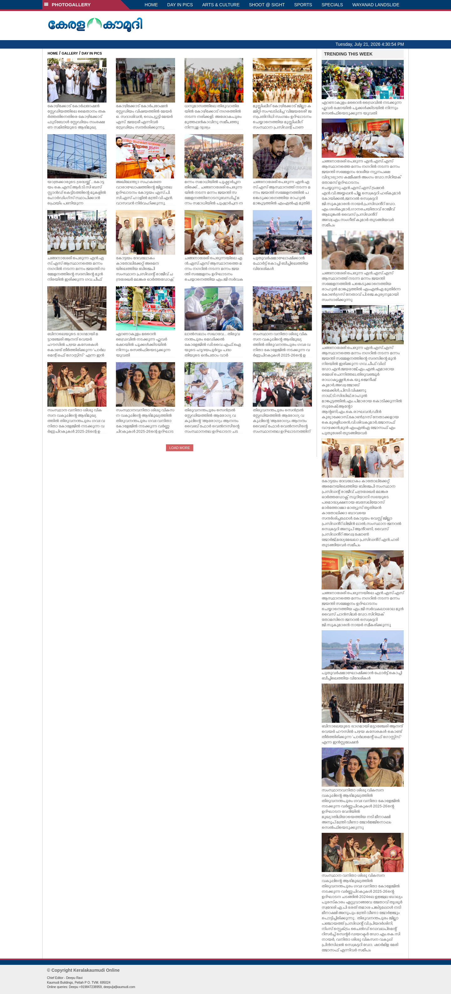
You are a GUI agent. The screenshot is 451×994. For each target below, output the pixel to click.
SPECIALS (332, 4)
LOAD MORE (179, 448)
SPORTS (303, 4)
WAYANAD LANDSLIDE (375, 4)
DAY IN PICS (180, 4)
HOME (151, 4)
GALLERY (70, 53)
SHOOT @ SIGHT (267, 4)
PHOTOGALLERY (67, 4)
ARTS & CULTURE (221, 4)
